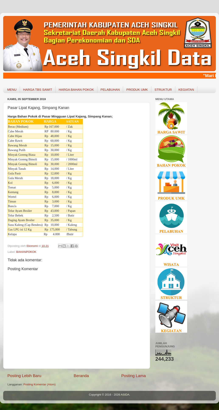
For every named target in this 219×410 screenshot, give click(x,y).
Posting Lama (133, 375)
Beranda (81, 375)
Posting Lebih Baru (24, 375)
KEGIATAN (186, 89)
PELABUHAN (110, 89)
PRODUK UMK (137, 89)
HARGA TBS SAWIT (37, 89)
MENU (12, 89)
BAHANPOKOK (26, 251)
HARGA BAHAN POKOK (76, 89)
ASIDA (125, 394)
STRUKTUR (163, 89)
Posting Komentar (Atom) (39, 384)
